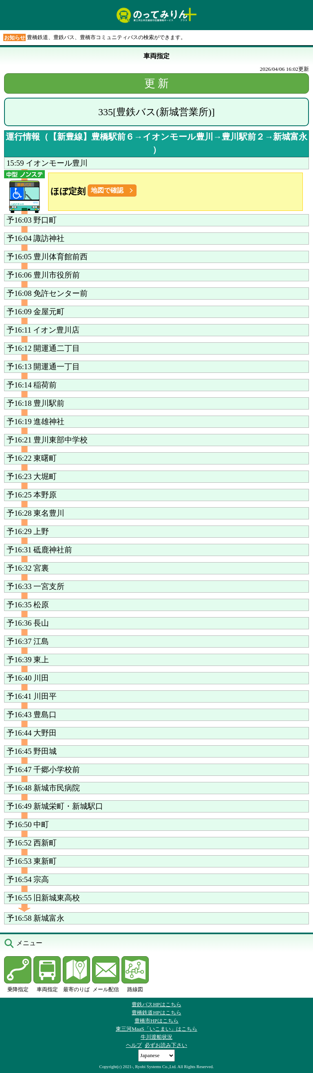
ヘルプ (134, 1045)
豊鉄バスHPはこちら (156, 1004)
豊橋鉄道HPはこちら (156, 1012)
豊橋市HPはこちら (156, 1021)
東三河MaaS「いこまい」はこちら (156, 1029)
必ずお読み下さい (166, 1045)
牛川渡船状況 (156, 1037)
